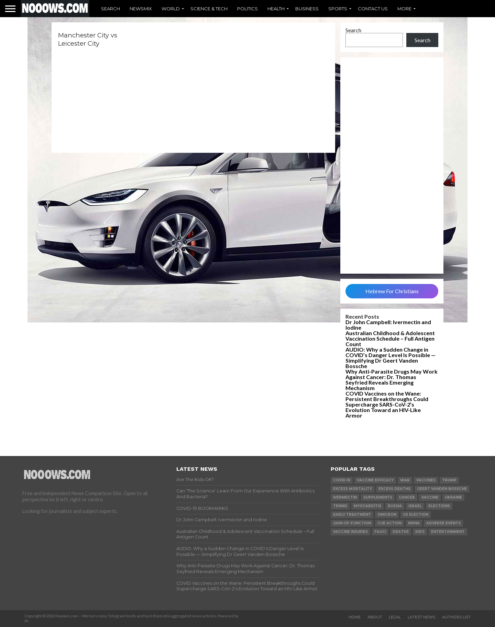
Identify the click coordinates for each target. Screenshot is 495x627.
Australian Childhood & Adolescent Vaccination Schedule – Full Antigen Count (390, 338)
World (171, 8)
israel (415, 506)
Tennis (340, 506)
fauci (380, 531)
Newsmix (141, 8)
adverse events (443, 523)
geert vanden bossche (442, 489)
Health (276, 8)
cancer (407, 497)
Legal (395, 617)
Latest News (421, 617)
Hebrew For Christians (392, 291)
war (405, 480)
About (374, 617)
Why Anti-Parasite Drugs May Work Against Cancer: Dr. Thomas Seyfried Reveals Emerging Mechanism (391, 379)
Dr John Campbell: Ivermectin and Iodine (388, 325)
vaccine (429, 497)
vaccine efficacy (375, 480)
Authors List (456, 617)
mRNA (414, 523)
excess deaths (394, 489)
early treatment (352, 514)
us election (415, 514)
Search (110, 8)
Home (355, 617)
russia (395, 506)
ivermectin (345, 497)
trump (449, 480)
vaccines (426, 480)
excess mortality (352, 489)
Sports (337, 8)
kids (420, 531)
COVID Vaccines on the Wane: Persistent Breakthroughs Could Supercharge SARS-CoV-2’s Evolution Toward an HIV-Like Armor (386, 404)
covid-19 (341, 480)
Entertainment (448, 531)
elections (439, 506)
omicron (386, 514)
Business (307, 8)
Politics (247, 8)
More (404, 8)
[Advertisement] (391, 165)
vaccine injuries (350, 531)
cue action (389, 523)
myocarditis (367, 506)
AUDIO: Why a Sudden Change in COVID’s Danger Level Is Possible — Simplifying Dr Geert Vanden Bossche (390, 357)
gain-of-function (352, 523)
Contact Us (373, 8)
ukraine (453, 497)
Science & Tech (209, 8)
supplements (377, 497)
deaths (401, 531)
